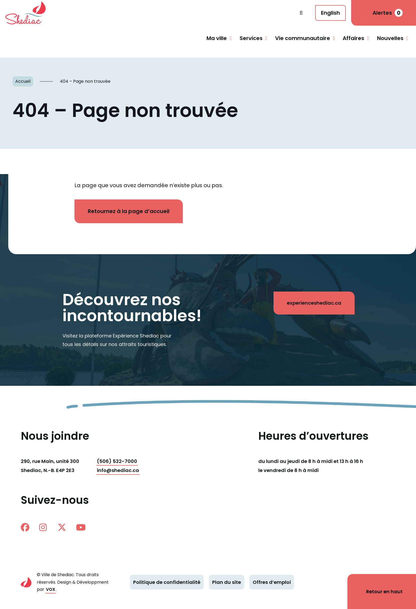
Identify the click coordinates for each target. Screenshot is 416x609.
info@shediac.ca (118, 470)
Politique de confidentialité (166, 582)
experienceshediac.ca (314, 303)
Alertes (388, 13)
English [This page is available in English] (330, 13)
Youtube (81, 527)
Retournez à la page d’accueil (128, 211)
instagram (43, 527)
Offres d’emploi (272, 582)
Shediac (152, 12)
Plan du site (226, 582)
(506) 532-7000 (117, 461)
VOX (50, 589)
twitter (62, 527)
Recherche (301, 12)
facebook (25, 527)
